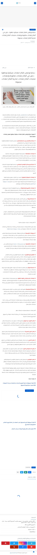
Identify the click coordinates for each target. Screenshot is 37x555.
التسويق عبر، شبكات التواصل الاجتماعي (26, 527)
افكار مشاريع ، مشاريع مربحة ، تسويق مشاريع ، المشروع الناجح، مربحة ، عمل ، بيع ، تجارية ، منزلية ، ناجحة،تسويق (19, 522)
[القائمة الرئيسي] (35, 3)
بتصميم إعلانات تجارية (19, 244)
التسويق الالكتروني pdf (30, 524)
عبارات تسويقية (31, 529)
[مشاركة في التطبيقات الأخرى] (17, 472)
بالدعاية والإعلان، (24, 115)
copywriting (32, 29)
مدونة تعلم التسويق (14, 552)
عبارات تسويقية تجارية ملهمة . (13, 229)
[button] (29, 472)
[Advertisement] (18, 17)
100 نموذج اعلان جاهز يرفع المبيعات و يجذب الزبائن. (23, 429)
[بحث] (2, 3)
